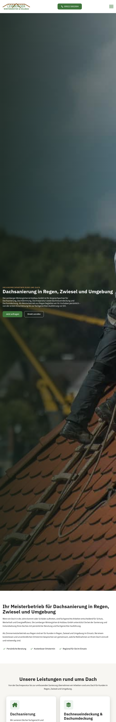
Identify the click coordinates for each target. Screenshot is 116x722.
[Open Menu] (111, 6)
